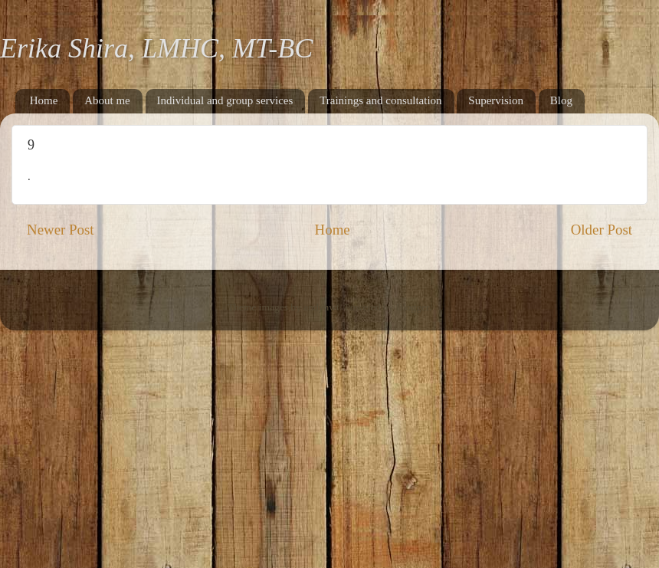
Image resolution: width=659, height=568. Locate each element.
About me (107, 100)
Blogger (412, 307)
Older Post (601, 230)
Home (44, 100)
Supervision (495, 100)
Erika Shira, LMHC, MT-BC (156, 48)
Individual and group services (225, 100)
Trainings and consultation (380, 100)
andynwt (321, 307)
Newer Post (60, 230)
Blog (561, 100)
